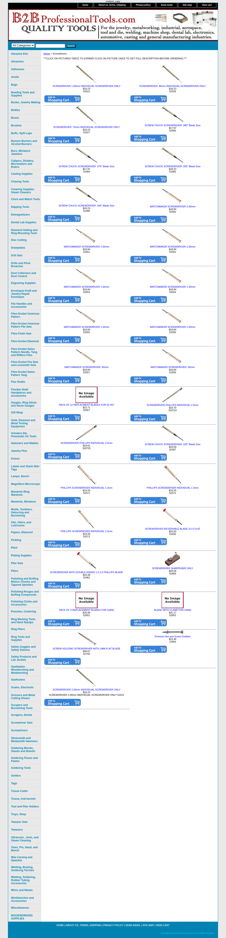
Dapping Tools (20, 206)
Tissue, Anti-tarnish (23, 798)
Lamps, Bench (20, 476)
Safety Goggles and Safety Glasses (23, 648)
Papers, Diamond (22, 532)
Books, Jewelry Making (25, 102)
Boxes (15, 117)
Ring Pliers (18, 629)
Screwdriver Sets (21, 722)
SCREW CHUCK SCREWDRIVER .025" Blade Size (173, 444)
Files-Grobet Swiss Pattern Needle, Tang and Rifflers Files (24, 352)
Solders (16, 775)
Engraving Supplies (23, 283)
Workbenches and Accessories (22, 899)
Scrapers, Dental (21, 715)
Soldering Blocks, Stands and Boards (23, 750)
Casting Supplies (21, 173)
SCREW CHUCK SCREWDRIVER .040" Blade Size (87, 205)
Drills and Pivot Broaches (20, 265)
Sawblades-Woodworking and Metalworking (22, 669)
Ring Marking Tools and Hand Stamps (23, 621)
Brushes (16, 125)
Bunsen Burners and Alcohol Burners (24, 142)
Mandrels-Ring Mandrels (20, 493)
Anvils (15, 77)
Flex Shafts (18, 381)
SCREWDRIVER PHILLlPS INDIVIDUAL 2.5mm (172, 405)
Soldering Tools (21, 767)
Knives (15, 458)
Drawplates (18, 247)
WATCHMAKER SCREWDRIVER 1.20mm (86, 327)
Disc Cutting (19, 240)
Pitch (14, 547)
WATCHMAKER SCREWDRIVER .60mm (173, 367)
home (85, 5)
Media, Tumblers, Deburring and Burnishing (21, 512)
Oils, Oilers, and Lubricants (21, 524)
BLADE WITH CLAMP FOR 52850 (172, 610)
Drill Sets (17, 255)
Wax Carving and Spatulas (21, 859)
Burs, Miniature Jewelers (20, 152)
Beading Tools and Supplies (22, 94)
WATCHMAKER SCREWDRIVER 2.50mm (86, 246)
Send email (167, 5)
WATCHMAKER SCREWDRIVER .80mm (86, 367)
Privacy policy (143, 5)
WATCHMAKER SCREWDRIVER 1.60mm (86, 286)
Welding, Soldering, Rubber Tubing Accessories (23, 880)
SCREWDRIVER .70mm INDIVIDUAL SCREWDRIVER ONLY (86, 127)
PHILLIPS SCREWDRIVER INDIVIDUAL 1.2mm (87, 487)
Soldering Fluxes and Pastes (24, 759)
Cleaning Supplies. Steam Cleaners (23, 191)
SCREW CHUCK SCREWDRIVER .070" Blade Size (87, 166)
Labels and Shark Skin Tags (25, 468)
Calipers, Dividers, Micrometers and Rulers (22, 164)
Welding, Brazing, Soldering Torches (22, 869)
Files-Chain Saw (21, 333)
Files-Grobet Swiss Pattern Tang (23, 373)
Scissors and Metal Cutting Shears (23, 697)
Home (46, 53)
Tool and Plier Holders (25, 806)
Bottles (15, 110)
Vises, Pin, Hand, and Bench (24, 849)
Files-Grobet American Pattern (25, 315)
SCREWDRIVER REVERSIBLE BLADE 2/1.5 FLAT (172, 528)
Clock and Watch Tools (25, 199)
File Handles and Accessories (21, 305)
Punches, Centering (23, 611)
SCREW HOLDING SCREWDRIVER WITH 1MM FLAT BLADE (86, 648)
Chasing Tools (20, 181)
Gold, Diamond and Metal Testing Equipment (23, 423)
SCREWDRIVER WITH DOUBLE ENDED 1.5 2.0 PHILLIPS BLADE (86, 572)
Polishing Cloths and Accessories (24, 603)
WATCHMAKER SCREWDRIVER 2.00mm (173, 246)
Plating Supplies (21, 555)
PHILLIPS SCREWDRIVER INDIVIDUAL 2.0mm (87, 531)
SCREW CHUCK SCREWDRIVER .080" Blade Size (173, 125)
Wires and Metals (22, 890)
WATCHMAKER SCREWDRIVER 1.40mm (173, 286)
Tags (14, 783)
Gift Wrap (17, 412)
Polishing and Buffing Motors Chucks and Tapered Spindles (24, 581)
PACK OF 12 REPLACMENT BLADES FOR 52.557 (86, 404)
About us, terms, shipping (112, 5)
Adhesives (17, 69)
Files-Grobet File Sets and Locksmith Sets (24, 363)
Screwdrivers (19, 730)
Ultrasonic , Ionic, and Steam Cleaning (25, 839)
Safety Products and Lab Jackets (24, 658)
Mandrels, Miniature (23, 501)
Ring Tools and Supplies (20, 638)
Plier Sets (17, 563)
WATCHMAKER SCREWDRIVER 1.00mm (173, 327)
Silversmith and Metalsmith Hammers (24, 740)
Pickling (16, 540)
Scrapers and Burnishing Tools (22, 707)
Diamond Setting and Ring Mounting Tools (24, 232)
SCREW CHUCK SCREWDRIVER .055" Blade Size (173, 166)
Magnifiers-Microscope (25, 484)
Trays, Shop (18, 814)
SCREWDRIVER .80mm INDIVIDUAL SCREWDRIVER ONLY (172, 86)
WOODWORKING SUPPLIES (22, 917)
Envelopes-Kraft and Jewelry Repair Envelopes (24, 293)
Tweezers (17, 829)
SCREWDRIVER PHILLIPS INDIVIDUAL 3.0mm (87, 443)
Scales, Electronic (22, 687)
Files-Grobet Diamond (25, 341)
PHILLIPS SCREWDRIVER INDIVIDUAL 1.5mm (173, 487)
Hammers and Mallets (24, 443)
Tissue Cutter (19, 791)
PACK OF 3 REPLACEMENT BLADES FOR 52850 (86, 610)
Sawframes (18, 679)
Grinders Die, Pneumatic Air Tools (23, 435)
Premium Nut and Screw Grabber (173, 636)
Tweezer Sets (19, 822)
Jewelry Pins (19, 450)
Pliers (14, 570)
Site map (187, 5)
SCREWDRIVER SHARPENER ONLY (172, 568)
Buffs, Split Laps (21, 133)
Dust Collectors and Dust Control (23, 275)
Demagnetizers (20, 214)
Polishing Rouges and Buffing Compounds (25, 593)
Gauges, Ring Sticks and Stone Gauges (24, 404)
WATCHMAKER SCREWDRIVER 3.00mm (173, 206)
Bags (14, 84)
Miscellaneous (20, 907)
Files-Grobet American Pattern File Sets (25, 325)
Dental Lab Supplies (23, 222)
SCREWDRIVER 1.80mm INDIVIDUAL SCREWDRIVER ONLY (86, 86)
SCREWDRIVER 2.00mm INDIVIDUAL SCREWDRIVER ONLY (86, 689)
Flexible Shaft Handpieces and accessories (21, 392)
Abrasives (17, 61)
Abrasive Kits (19, 53)
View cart (207, 5)
